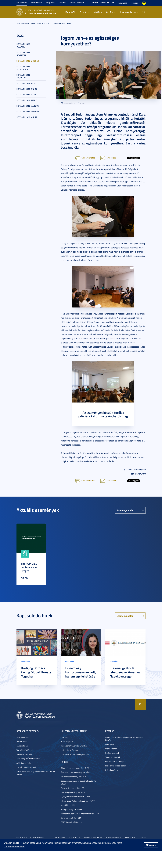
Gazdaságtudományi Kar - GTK (73, 792)
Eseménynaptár (125, 510)
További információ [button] (14, 846)
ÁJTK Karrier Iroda (23, 762)
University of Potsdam (70, 750)
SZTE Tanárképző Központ (71, 822)
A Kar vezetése (22, 737)
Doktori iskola (21, 741)
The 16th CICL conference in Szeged (29, 567)
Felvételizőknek (36, 3)
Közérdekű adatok (113, 837)
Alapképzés (109, 744)
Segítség (142, 837)
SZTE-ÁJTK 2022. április (26, 100)
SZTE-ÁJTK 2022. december (23, 45)
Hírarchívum (41, 23)
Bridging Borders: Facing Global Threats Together (36, 672)
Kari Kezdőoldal (21, 3)
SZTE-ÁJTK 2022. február (27, 111)
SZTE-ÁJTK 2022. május (26, 94)
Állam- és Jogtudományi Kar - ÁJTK (75, 768)
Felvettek (62, 3)
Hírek (33, 23)
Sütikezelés (60, 837)
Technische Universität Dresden (74, 745)
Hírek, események (127, 12)
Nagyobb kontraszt (144, 3)
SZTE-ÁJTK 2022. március (27, 106)
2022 (49, 23)
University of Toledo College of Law (75, 754)
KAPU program (67, 741)
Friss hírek (25, 661)
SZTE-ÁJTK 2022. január (26, 117)
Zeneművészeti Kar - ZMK (71, 818)
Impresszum (130, 837)
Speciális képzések (112, 757)
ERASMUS (65, 737)
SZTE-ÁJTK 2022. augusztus (23, 76)
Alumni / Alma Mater (100, 3)
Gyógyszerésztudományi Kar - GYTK (75, 796)
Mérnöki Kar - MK (68, 805)
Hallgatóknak (50, 3)
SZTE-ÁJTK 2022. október (62, 23)
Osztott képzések (112, 753)
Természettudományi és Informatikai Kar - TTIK (80, 813)
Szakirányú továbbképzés (115, 765)
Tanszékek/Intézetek (24, 750)
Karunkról (70, 12)
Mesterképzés (111, 748)
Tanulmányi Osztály (24, 754)
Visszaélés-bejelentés (93, 837)
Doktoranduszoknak (77, 3)
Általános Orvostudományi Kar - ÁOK (76, 772)
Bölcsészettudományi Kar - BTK (73, 776)
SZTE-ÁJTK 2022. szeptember (23, 68)
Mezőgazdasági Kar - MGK (71, 809)
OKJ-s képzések (111, 770)
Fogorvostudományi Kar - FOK (73, 788)
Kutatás (96, 12)
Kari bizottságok (22, 745)
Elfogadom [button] (151, 845)
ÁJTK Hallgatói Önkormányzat (28, 758)
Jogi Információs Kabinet (26, 767)
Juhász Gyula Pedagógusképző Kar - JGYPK (78, 800)
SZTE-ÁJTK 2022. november (23, 53)
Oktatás (84, 12)
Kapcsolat (122, 3)
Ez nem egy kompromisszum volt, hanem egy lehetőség (80, 672)
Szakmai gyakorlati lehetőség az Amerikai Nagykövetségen (125, 672)
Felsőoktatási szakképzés (115, 761)
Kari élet (109, 12)
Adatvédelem (74, 837)
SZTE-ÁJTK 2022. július (26, 83)
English (134, 3)
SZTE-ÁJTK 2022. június (26, 89)
